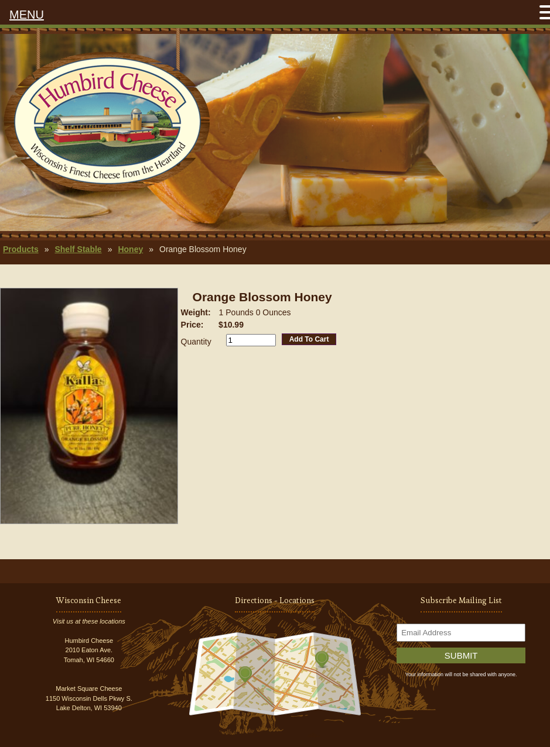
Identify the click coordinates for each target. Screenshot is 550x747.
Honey (130, 249)
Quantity (196, 341)
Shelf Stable (77, 249)
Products (21, 249)
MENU (26, 14)
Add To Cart (309, 339)
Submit (461, 655)
